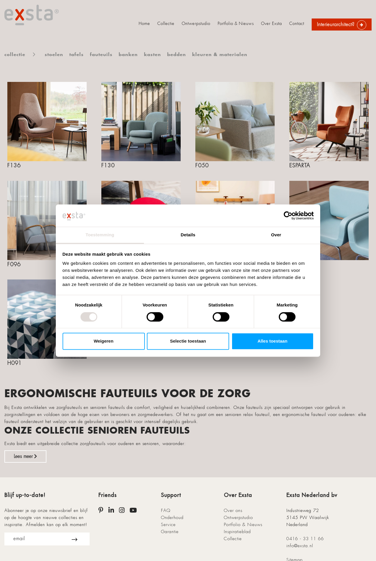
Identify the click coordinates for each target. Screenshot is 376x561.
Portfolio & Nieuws (236, 23)
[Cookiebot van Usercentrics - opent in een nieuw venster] (288, 215)
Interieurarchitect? (336, 24)
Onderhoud (172, 517)
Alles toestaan (273, 341)
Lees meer (25, 456)
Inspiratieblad (237, 532)
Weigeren (103, 341)
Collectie (165, 23)
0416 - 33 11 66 (305, 539)
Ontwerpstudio (196, 23)
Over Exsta (271, 23)
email (46, 539)
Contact (296, 23)
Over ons (233, 510)
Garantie (170, 532)
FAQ (165, 510)
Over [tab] (276, 235)
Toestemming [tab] (99, 235)
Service (168, 525)
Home (144, 23)
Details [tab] (188, 235)
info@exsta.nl (299, 546)
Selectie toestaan (188, 341)
